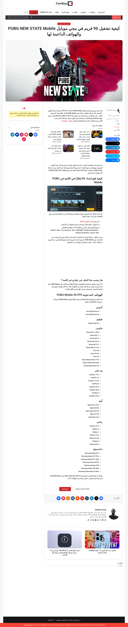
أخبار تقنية (101, 12)
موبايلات (92, 12)
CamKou (50, 620)
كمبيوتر (83, 12)
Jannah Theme (27, 625)
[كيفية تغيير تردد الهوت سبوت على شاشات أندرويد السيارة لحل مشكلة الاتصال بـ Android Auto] (96, 148)
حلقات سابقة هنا (66, 121)
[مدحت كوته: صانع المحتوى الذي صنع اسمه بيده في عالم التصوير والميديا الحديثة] (96, 134)
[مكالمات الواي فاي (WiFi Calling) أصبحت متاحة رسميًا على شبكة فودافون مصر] (68, 134)
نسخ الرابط (65, 489)
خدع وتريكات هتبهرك (64, 24)
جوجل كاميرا (66, 12)
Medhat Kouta (112, 110)
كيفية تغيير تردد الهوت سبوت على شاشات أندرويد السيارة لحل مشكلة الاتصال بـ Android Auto (83, 151)
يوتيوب (34, 12)
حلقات (75, 12)
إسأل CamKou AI (46, 12)
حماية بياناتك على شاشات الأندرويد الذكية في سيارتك (54, 148)
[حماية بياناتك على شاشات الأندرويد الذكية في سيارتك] (68, 148)
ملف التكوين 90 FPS (86, 221)
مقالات (56, 12)
